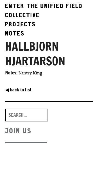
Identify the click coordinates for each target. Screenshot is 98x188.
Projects (20, 24)
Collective (22, 15)
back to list (18, 89)
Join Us (18, 130)
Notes (15, 33)
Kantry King (30, 73)
